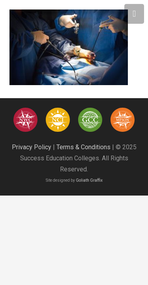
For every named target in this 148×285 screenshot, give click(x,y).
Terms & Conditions (83, 147)
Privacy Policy (31, 147)
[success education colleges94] (90, 120)
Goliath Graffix (89, 180)
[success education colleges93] (58, 120)
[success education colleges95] (25, 120)
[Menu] (134, 14)
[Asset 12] (123, 120)
